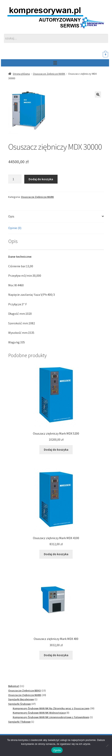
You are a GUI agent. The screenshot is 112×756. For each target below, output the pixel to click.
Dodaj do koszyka (41, 179)
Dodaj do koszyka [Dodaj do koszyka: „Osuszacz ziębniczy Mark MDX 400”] (56, 655)
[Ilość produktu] (15, 179)
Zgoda (57, 750)
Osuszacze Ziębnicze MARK (49, 74)
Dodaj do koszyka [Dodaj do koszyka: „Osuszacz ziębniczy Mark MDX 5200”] (56, 449)
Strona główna (21, 74)
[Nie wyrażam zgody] (107, 746)
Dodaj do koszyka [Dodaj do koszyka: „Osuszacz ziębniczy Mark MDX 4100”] (56, 554)
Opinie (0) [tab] (14, 228)
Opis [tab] (11, 216)
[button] (51, 62)
